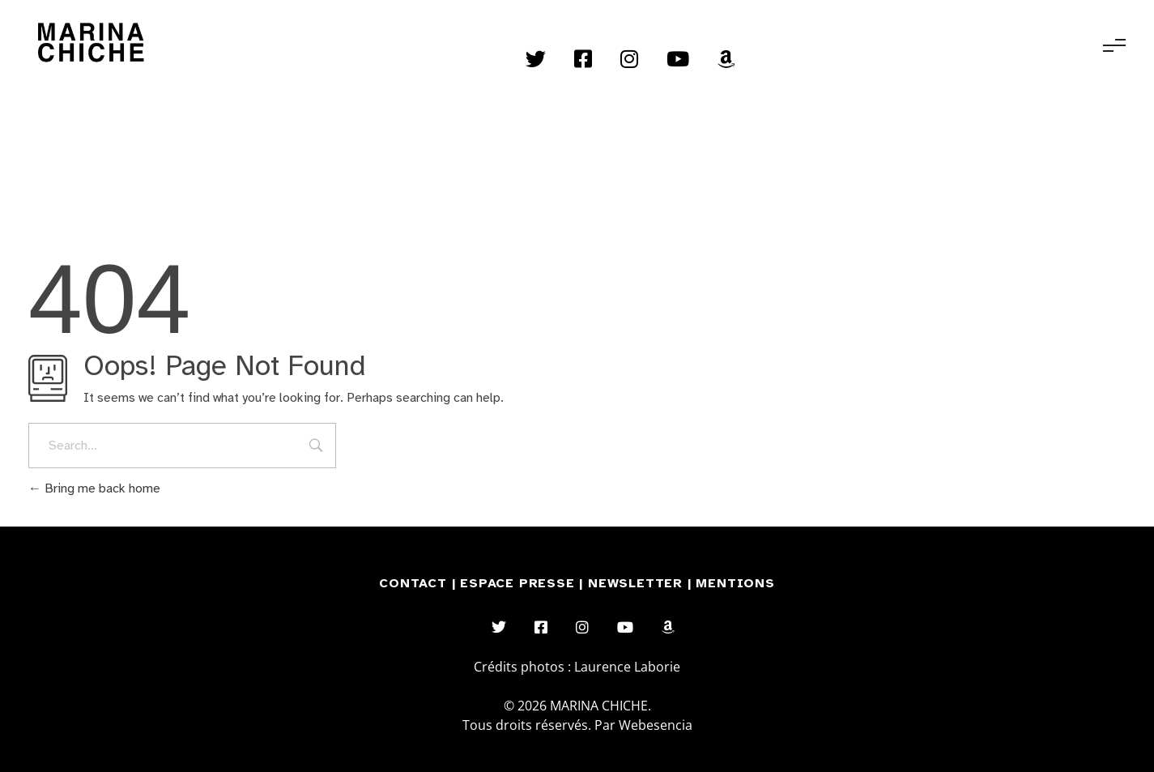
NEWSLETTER (638, 583)
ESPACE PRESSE (519, 583)
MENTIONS (735, 583)
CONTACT (413, 583)
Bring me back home (94, 488)
